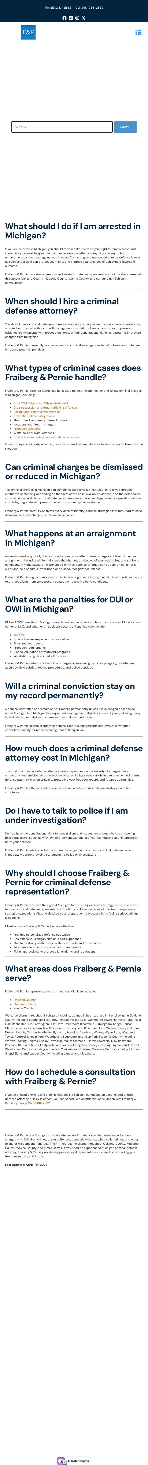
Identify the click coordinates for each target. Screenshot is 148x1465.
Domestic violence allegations (34, 416)
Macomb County (25, 1004)
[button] (138, 32)
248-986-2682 (92, 8)
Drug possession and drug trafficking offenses (45, 407)
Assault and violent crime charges (37, 412)
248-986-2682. (39, 1103)
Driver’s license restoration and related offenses (46, 437)
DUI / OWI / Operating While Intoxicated (41, 403)
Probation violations (27, 429)
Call (78, 8)
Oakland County (25, 1000)
